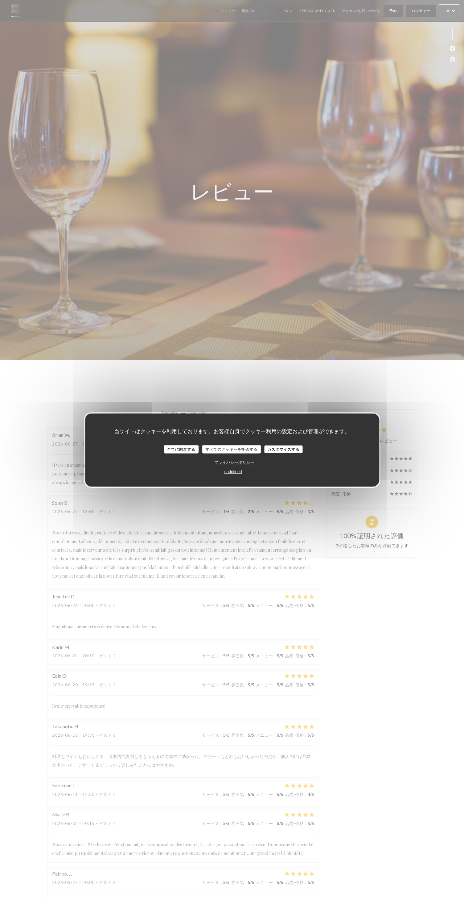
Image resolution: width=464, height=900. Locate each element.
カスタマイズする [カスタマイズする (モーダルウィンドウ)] (283, 449)
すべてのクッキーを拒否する (231, 449)
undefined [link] (233, 471)
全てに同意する (181, 449)
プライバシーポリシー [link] (234, 462)
